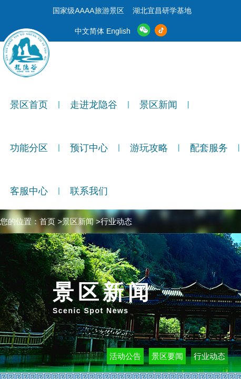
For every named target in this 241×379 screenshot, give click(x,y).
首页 (47, 221)
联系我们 (89, 191)
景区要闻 (167, 356)
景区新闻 (158, 104)
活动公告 (125, 356)
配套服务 (209, 148)
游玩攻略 (149, 148)
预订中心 (89, 148)
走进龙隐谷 (93, 104)
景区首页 (29, 104)
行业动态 (209, 356)
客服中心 (29, 191)
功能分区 (29, 148)
